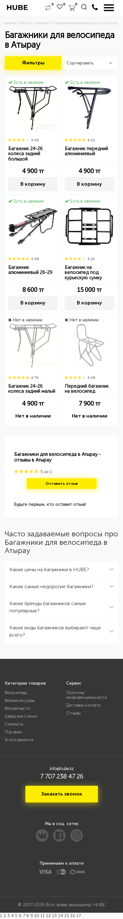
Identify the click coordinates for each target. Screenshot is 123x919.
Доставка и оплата (83, 705)
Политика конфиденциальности (86, 695)
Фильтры (33, 63)
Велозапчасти (17, 708)
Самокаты (14, 724)
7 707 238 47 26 (61, 776)
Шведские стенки (21, 716)
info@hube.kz (62, 768)
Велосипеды (16, 692)
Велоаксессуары (20, 700)
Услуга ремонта (19, 739)
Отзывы (73, 713)
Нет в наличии (33, 416)
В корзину (32, 184)
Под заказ (13, 732)
